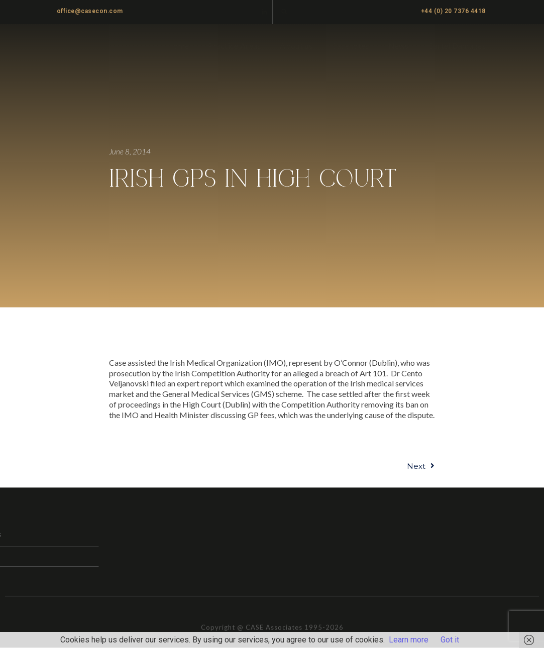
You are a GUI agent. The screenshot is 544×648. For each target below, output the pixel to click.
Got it (450, 639)
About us (296, 45)
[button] (284, 11)
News (398, 45)
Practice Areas (234, 45)
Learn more (408, 639)
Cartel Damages (457, 45)
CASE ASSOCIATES (93, 46)
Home (178, 45)
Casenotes (350, 45)
